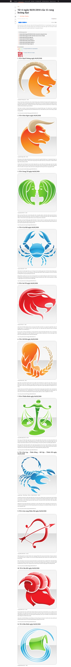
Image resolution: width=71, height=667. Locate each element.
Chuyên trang (27, 1)
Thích (24, 22)
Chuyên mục (21, 1)
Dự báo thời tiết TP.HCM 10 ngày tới (26, 39)
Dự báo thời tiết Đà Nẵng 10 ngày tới (27, 43)
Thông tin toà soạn (53, 1)
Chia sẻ (20, 22)
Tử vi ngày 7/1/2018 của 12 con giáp (29, 52)
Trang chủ (15, 1)
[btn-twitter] (54, 22)
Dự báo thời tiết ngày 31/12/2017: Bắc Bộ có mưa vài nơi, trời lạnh (32, 35)
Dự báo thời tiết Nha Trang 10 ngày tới (27, 40)
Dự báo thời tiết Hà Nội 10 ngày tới (26, 37)
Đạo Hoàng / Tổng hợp (24, 16)
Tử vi (18, 6)
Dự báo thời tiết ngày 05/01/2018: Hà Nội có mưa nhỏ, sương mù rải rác (33, 34)
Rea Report (33, 1)
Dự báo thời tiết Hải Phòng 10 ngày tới (27, 42)
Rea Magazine (38, 1)
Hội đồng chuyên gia (45, 1)
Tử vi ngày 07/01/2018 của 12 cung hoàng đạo (30, 48)
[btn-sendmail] (55, 22)
